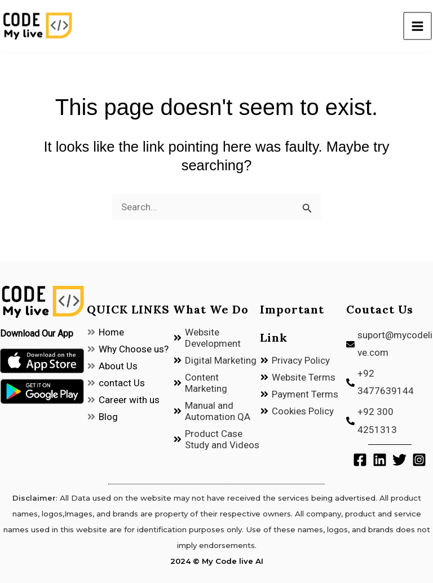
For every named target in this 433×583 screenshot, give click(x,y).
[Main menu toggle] (420, 28)
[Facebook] (360, 459)
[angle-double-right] (105, 332)
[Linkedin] (379, 459)
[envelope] (389, 344)
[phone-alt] (389, 382)
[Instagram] (419, 459)
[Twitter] (399, 459)
